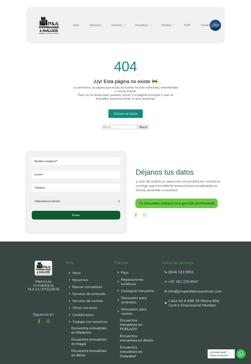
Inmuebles (137, 25)
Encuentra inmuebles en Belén (136, 338)
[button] (114, 25)
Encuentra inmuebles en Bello (89, 353)
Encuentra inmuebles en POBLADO (131, 324)
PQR (178, 25)
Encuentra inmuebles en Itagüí (89, 341)
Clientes (159, 25)
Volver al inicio (126, 113)
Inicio (75, 25)
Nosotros (93, 25)
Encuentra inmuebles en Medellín (89, 330)
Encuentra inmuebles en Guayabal (131, 351)
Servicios (114, 25)
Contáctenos (197, 25)
